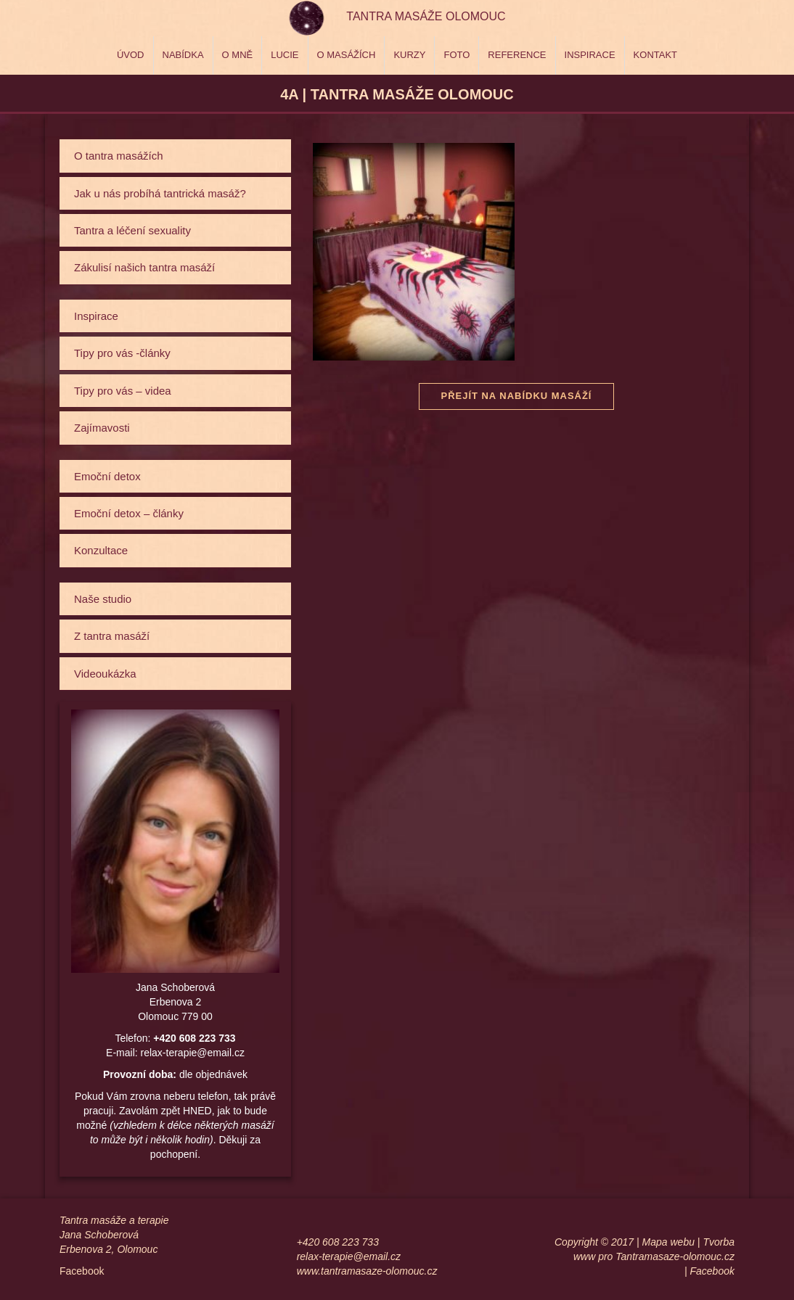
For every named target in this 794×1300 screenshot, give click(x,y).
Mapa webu (668, 1242)
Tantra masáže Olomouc (425, 16)
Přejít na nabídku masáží (516, 395)
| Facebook (709, 1271)
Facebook (82, 1271)
